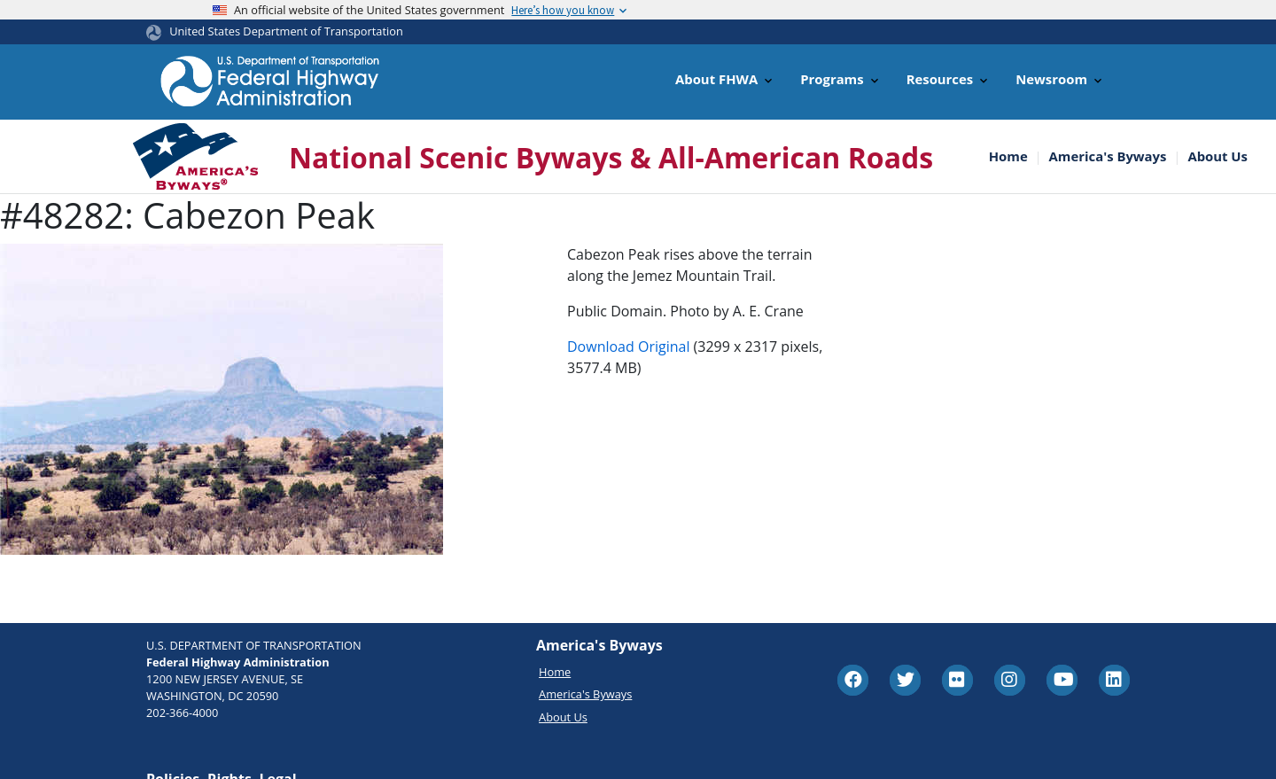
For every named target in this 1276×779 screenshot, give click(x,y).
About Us (1217, 156)
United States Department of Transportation (286, 31)
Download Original (628, 346)
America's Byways (1108, 156)
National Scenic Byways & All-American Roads (611, 157)
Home (1008, 156)
